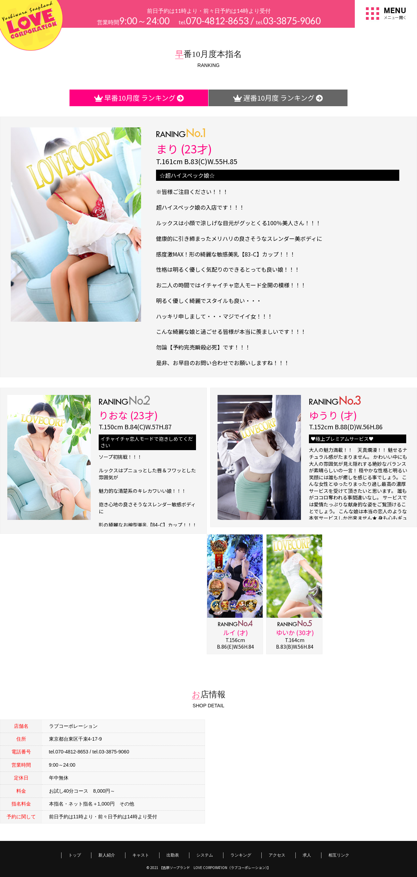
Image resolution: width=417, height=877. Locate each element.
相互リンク (338, 855)
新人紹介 (106, 855)
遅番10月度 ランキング (278, 98)
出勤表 (172, 855)
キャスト (140, 855)
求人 (307, 855)
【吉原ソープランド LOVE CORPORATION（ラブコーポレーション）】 (215, 867)
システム (204, 855)
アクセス (277, 855)
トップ (74, 855)
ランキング (240, 855)
